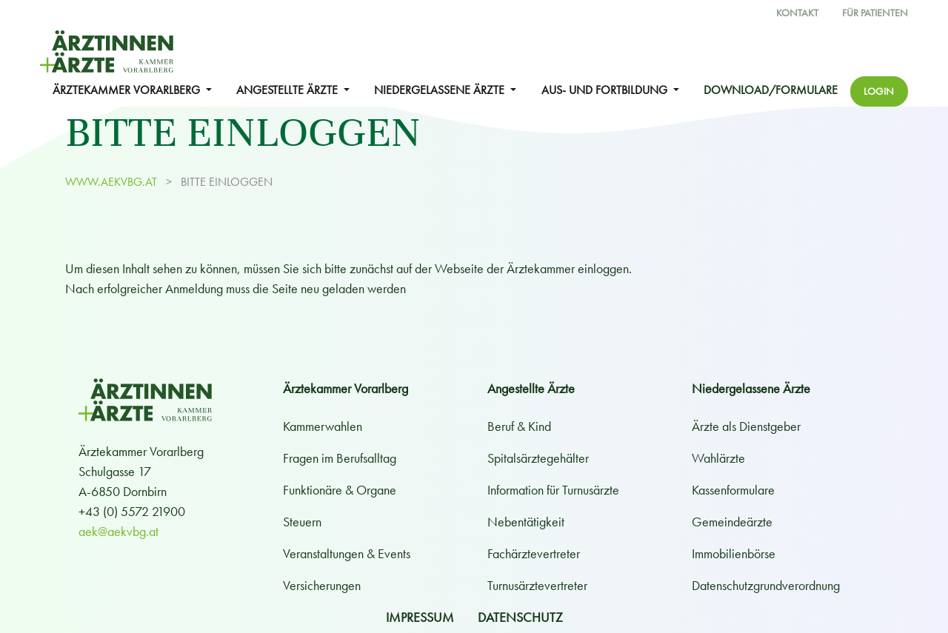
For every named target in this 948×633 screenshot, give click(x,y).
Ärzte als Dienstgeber (746, 426)
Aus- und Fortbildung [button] (605, 90)
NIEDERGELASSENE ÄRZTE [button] (440, 90)
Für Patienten (875, 13)
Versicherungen (322, 585)
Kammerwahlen (322, 426)
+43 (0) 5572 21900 (132, 511)
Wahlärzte (718, 457)
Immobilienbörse (733, 553)
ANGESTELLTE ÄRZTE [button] (288, 90)
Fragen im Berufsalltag (339, 457)
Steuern (302, 521)
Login (879, 91)
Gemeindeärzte (732, 521)
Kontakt (797, 13)
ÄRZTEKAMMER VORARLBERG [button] (128, 90)
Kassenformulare (733, 489)
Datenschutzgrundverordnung (766, 585)
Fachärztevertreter (533, 553)
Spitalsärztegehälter (538, 457)
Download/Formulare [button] (771, 90)
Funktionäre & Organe (339, 489)
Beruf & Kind (519, 426)
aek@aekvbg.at (118, 531)
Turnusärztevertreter (537, 585)
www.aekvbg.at (112, 182)
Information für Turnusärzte (553, 489)
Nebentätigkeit (525, 521)
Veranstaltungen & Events (346, 553)
